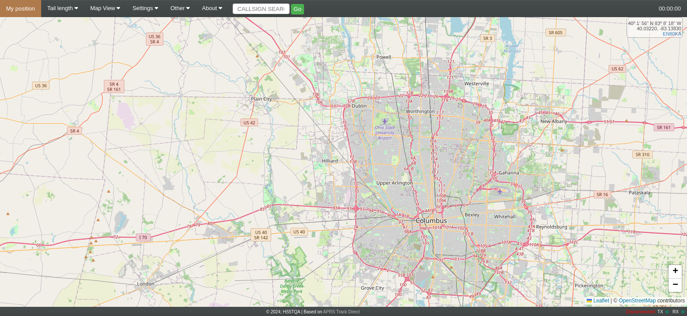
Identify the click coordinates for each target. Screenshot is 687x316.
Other (180, 8)
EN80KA (672, 33)
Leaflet (598, 301)
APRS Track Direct (341, 311)
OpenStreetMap (637, 301)
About (212, 8)
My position (20, 8)
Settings (145, 8)
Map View (105, 8)
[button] (675, 272)
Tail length (62, 8)
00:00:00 (670, 8)
